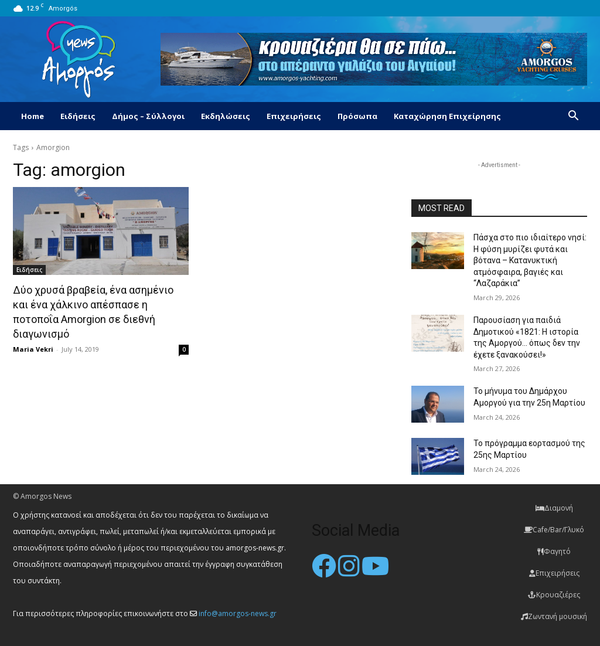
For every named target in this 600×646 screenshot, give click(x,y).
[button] (573, 117)
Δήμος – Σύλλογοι (148, 116)
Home (32, 116)
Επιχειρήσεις (294, 116)
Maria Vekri (33, 349)
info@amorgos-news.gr (238, 613)
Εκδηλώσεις (225, 116)
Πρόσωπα (357, 116)
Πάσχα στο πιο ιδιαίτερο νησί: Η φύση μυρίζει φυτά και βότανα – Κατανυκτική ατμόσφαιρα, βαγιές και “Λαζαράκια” (530, 260)
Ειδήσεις (78, 116)
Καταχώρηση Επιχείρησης (447, 116)
